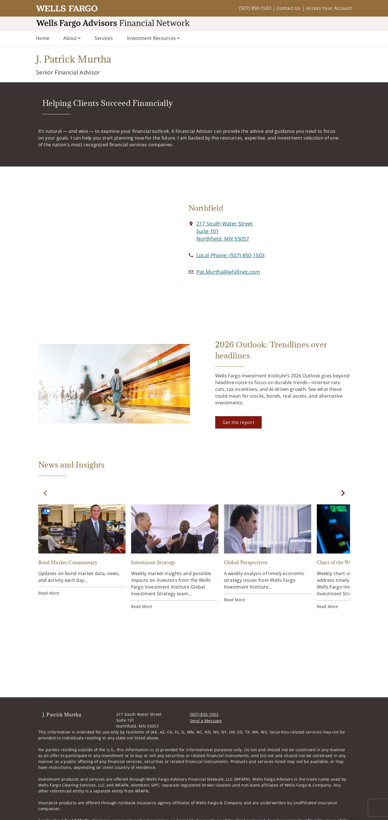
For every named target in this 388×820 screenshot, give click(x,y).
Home (42, 38)
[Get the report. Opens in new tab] (238, 422)
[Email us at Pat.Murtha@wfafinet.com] (228, 271)
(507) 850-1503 (255, 8)
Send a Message (206, 720)
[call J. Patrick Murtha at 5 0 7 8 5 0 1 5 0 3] (230, 255)
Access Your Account (329, 8)
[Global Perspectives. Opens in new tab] (267, 553)
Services (104, 38)
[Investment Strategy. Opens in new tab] (174, 556)
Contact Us (289, 8)
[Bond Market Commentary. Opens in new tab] (81, 550)
